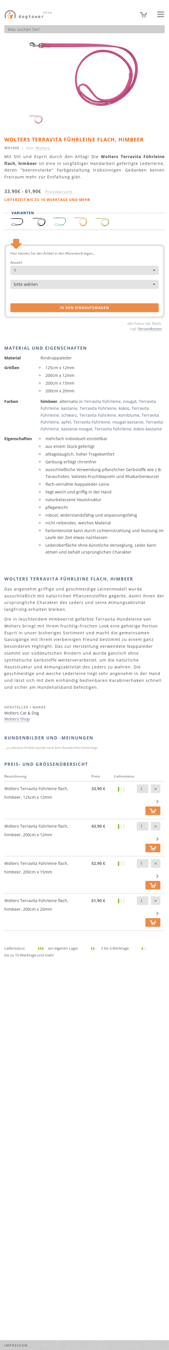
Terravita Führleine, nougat (110, 401)
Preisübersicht (58, 191)
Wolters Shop (17, 719)
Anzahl (16, 262)
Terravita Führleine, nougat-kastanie (108, 422)
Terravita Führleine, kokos (104, 408)
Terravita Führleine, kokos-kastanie (128, 429)
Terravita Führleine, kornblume (109, 415)
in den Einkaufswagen (84, 307)
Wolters (43, 147)
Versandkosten (150, 328)
